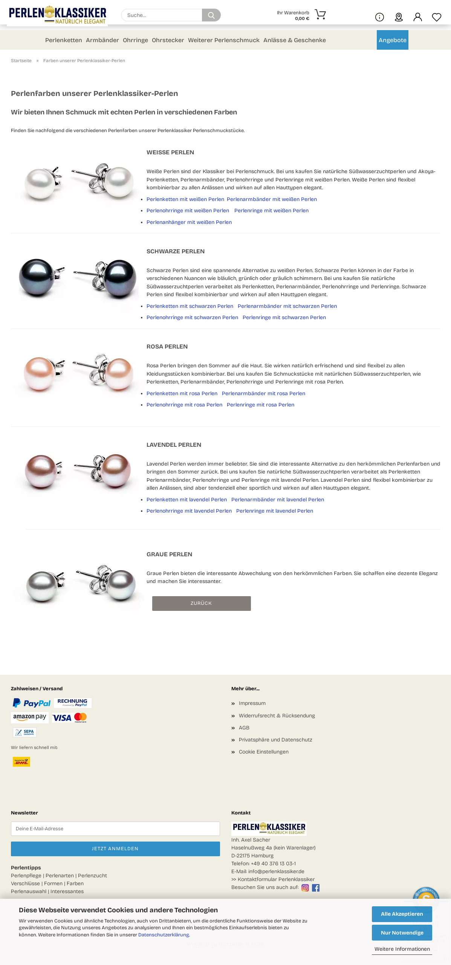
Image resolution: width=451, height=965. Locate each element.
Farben (75, 883)
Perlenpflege (26, 875)
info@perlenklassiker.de (276, 871)
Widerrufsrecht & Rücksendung (277, 715)
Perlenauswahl (28, 891)
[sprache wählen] (398, 15)
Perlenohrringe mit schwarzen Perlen (192, 317)
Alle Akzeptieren (402, 914)
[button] (417, 15)
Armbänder (102, 40)
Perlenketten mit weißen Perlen (185, 199)
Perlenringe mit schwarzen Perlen (284, 317)
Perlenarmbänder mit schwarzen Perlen (287, 306)
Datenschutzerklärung (163, 935)
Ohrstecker (168, 40)
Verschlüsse (25, 883)
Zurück (201, 603)
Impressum (252, 703)
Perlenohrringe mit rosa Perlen (184, 405)
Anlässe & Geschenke (294, 40)
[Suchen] (211, 15)
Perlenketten (63, 40)
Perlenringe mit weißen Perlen (271, 210)
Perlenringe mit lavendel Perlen (274, 511)
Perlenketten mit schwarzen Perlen (190, 306)
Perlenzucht (92, 875)
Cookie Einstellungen (264, 752)
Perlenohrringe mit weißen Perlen (188, 210)
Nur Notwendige (402, 933)
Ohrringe (135, 40)
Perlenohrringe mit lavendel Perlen (189, 511)
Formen (53, 883)
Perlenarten (60, 875)
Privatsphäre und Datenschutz (275, 740)
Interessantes (67, 891)
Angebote (393, 40)
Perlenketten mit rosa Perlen (182, 393)
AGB (244, 728)
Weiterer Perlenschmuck (224, 40)
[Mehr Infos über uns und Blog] (379, 15)
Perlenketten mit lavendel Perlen (187, 499)
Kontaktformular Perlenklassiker (276, 879)
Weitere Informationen (402, 949)
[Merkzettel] (436, 15)
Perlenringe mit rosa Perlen (260, 405)
